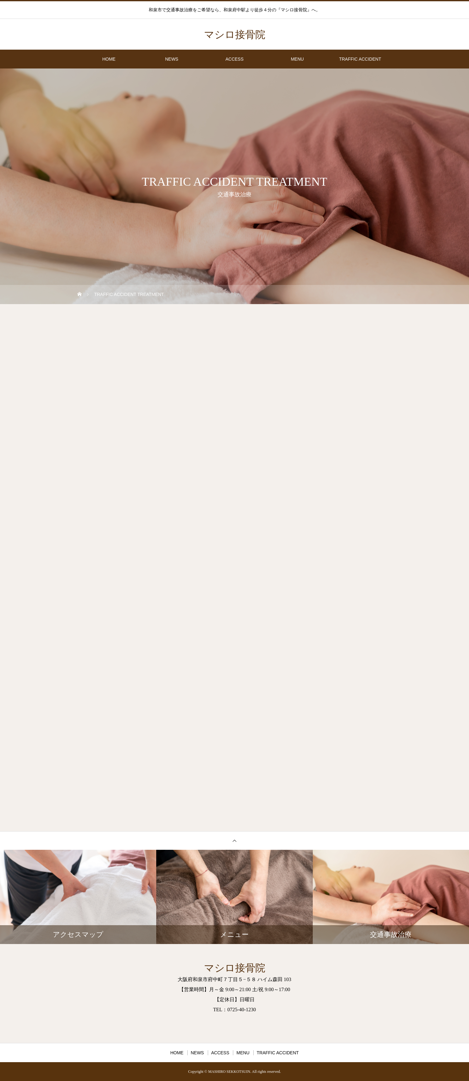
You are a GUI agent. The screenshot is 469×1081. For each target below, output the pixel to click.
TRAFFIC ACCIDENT (360, 59)
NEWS (171, 59)
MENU (297, 59)
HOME (108, 59)
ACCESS (234, 59)
